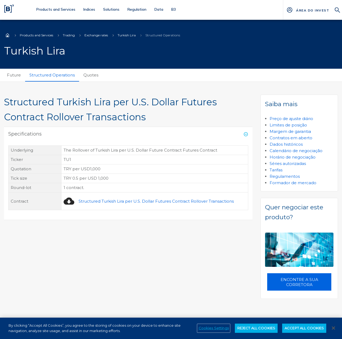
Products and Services (36, 35)
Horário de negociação (293, 157)
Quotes (90, 75)
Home (7, 35)
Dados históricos (286, 144)
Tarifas (276, 169)
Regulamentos (285, 176)
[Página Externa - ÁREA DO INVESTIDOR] (312, 10)
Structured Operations (52, 75)
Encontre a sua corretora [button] (299, 282)
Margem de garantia (290, 131)
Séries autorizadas (288, 163)
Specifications (25, 134)
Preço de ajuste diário (291, 118)
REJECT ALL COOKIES (256, 331)
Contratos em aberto (291, 137)
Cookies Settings (214, 331)
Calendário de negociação (296, 150)
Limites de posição (288, 125)
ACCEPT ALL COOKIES (304, 331)
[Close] (333, 331)
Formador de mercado (293, 182)
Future (14, 75)
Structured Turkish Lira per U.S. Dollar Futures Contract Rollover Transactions (156, 201)
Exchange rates (96, 35)
